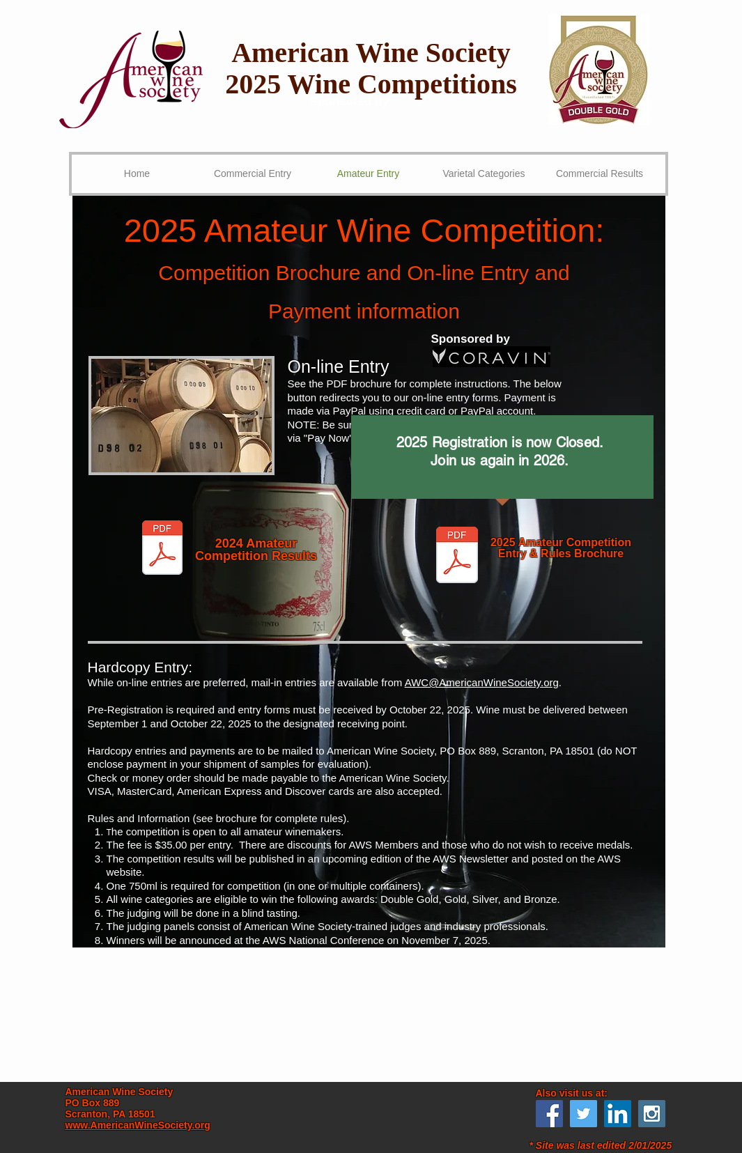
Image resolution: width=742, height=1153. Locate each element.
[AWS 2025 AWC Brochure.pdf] (457, 557)
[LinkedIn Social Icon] (617, 1113)
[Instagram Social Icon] (651, 1113)
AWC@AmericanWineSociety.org (482, 682)
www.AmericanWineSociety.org (137, 1125)
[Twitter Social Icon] (583, 1113)
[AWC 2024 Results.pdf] (162, 549)
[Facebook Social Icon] (549, 1113)
